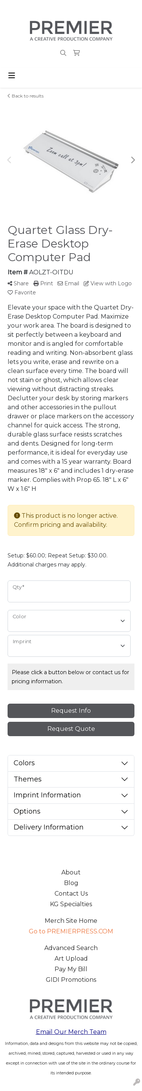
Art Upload (71, 958)
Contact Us (71, 893)
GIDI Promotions (71, 979)
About (71, 872)
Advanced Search (71, 948)
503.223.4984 (26, 8)
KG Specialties (71, 904)
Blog (71, 883)
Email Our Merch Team (71, 1031)
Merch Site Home (71, 920)
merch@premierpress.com (92, 8)
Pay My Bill (71, 969)
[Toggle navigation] (12, 75)
